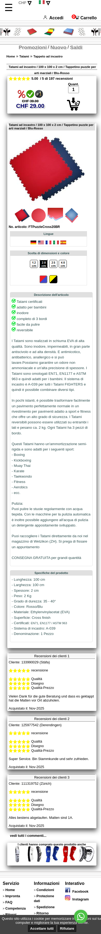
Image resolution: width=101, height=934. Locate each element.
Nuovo (58, 47)
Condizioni (45, 890)
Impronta (12, 896)
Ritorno (42, 913)
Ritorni (10, 915)
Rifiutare (67, 928)
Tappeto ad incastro (48, 56)
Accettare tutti (42, 928)
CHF (22, 3)
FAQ (8, 902)
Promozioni (33, 47)
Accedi (53, 18)
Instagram (77, 899)
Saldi (76, 47)
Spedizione (45, 907)
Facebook (76, 891)
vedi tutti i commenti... (28, 836)
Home (10, 56)
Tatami (24, 56)
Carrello (84, 18)
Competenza (15, 908)
